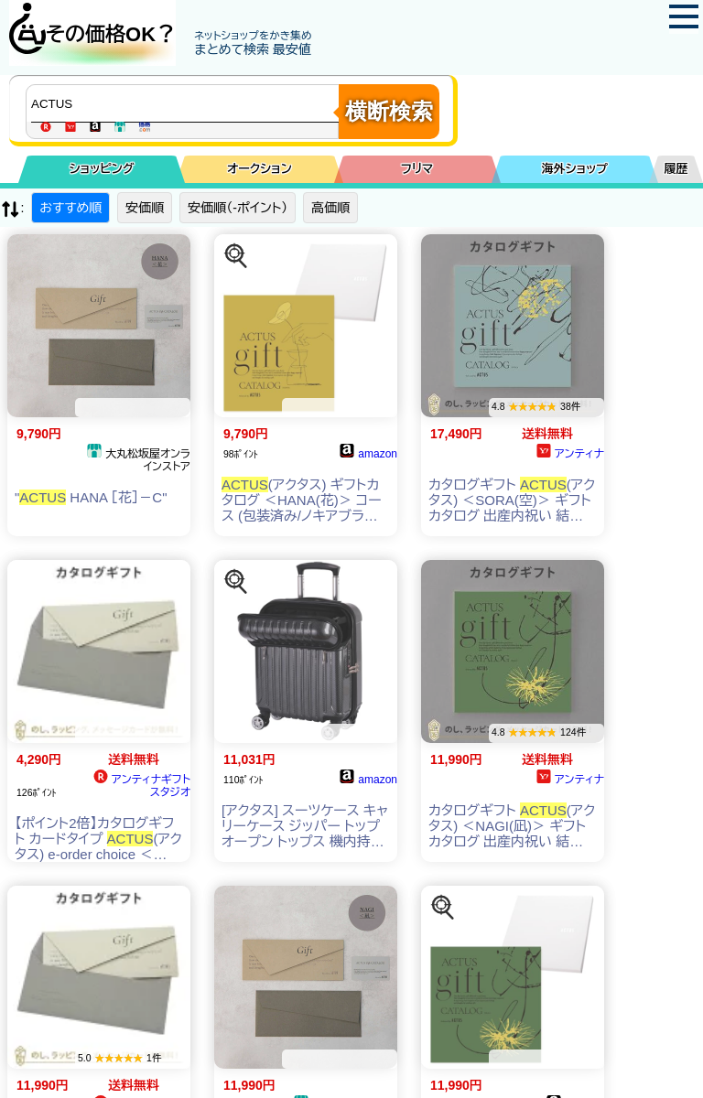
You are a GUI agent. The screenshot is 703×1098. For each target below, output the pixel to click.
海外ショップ (575, 169)
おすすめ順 (70, 207)
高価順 (330, 207)
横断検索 (389, 111)
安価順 (144, 207)
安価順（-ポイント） (237, 207)
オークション (259, 169)
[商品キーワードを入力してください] (187, 103)
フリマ (417, 169)
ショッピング (102, 169)
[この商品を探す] (236, 256)
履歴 (676, 169)
